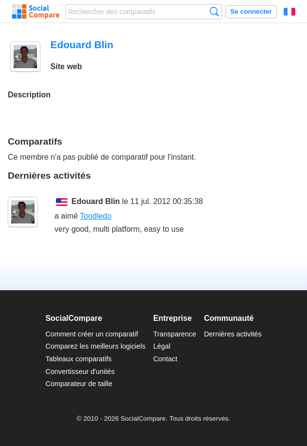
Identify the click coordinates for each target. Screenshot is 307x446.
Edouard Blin (96, 201)
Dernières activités (232, 334)
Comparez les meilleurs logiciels (95, 346)
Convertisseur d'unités (79, 371)
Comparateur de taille (78, 384)
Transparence (174, 334)
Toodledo (95, 216)
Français (289, 12)
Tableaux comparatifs (78, 359)
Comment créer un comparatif (91, 334)
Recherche (214, 11)
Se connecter (250, 11)
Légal (161, 346)
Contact (165, 359)
